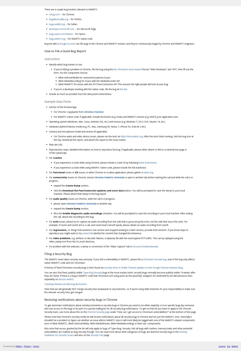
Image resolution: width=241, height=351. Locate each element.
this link (123, 89)
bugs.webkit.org (57, 24)
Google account (67, 43)
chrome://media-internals (145, 246)
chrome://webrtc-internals (110, 177)
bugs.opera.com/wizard (61, 33)
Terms (36, 346)
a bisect (86, 233)
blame (235, 346)
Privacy (27, 346)
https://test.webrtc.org (132, 136)
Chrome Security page (99, 311)
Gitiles (19, 346)
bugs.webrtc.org (57, 38)
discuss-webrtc (66, 279)
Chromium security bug (154, 259)
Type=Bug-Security (92, 272)
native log (148, 172)
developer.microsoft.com (61, 28)
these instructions (148, 162)
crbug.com (54, 14)
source (222, 346)
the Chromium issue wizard (127, 69)
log (228, 346)
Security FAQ (97, 335)
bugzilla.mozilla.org (58, 19)
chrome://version (94, 111)
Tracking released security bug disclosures (65, 284)
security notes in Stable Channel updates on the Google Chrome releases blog (143, 267)
